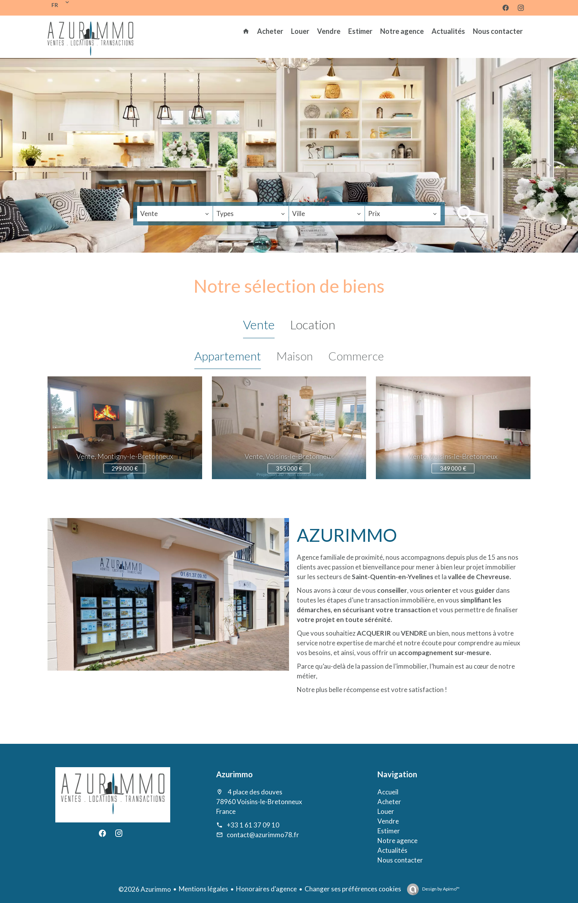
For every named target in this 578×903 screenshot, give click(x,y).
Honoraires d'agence (266, 889)
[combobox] (175, 213)
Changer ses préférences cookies (353, 889)
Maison (295, 356)
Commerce (356, 356)
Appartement (227, 356)
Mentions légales (203, 889)
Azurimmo (234, 774)
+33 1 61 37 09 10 (253, 825)
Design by (440, 889)
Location (312, 324)
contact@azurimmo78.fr (263, 835)
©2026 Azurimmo (144, 889)
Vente (259, 324)
